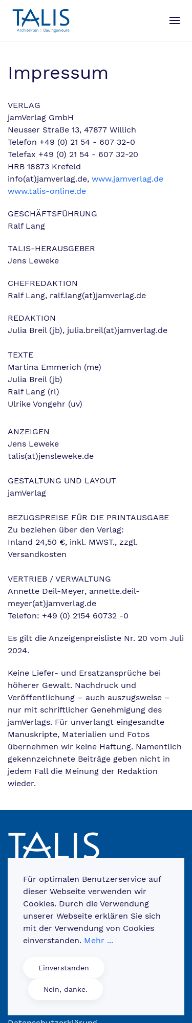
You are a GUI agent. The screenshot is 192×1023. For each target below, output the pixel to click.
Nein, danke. (66, 989)
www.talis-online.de (47, 191)
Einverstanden (63, 968)
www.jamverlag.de (127, 179)
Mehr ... (98, 940)
